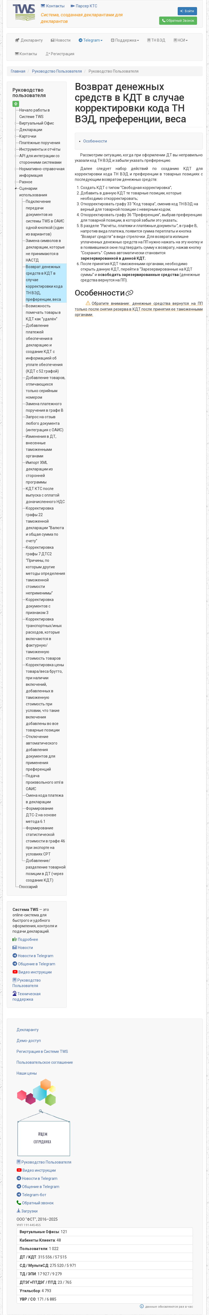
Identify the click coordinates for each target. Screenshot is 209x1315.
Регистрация (59, 54)
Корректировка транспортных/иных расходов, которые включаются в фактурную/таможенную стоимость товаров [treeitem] (44, 638)
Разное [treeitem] (25, 182)
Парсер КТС (84, 6)
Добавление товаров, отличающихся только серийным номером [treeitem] (45, 387)
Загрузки (27, 1211)
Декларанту (29, 40)
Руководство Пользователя (57, 71)
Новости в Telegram (33, 956)
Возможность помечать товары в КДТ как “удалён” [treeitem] (43, 312)
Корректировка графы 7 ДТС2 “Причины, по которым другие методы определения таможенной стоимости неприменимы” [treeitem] (45, 570)
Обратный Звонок (178, 21)
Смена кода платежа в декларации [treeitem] (44, 798)
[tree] (37, 498)
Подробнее (25, 939)
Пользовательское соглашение (45, 1062)
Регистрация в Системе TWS (42, 1051)
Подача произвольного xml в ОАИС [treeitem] (44, 782)
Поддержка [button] (125, 40)
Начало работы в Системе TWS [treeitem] (34, 113)
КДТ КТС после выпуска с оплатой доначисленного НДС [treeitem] (45, 495)
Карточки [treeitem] (27, 136)
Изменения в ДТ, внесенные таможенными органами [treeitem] (41, 446)
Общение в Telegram (34, 964)
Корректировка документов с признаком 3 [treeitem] (40, 606)
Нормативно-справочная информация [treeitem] (41, 172)
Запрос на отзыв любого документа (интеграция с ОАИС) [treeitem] (44, 423)
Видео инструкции (32, 972)
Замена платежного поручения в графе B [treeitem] (44, 407)
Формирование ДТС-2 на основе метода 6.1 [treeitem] (41, 815)
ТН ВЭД (156, 40)
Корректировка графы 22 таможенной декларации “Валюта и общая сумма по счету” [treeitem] (45, 524)
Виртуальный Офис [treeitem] (36, 123)
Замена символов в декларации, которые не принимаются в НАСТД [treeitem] (45, 250)
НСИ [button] (181, 40)
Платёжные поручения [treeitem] (39, 143)
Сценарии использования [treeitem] (33, 191)
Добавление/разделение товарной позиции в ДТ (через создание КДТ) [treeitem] (46, 870)
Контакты (52, 6)
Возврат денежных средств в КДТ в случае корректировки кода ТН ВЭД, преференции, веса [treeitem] (44, 283)
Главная (18, 71)
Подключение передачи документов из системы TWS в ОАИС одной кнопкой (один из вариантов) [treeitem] (45, 217)
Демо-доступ (29, 1040)
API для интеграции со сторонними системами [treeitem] (40, 159)
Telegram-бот (31, 1195)
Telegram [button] (91, 40)
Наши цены (27, 1073)
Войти (187, 11)
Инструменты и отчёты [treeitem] (39, 149)
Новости (60, 40)
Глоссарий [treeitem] (28, 887)
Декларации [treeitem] (30, 130)
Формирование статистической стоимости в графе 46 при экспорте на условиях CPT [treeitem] (45, 841)
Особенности (95, 141)
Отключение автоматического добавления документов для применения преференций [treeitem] (41, 752)
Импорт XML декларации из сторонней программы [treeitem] (39, 472)
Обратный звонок (35, 1203)
